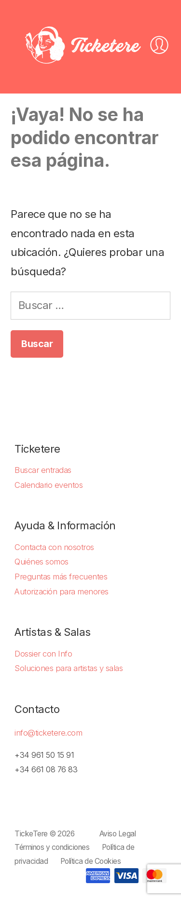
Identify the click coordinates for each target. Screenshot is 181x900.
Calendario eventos (48, 485)
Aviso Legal (117, 833)
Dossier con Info (43, 653)
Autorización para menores (61, 591)
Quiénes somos (41, 561)
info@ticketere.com (48, 733)
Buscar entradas (42, 470)
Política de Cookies (90, 861)
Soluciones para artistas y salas (68, 668)
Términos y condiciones (51, 847)
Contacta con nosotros (54, 547)
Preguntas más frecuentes (60, 576)
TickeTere (31, 833)
